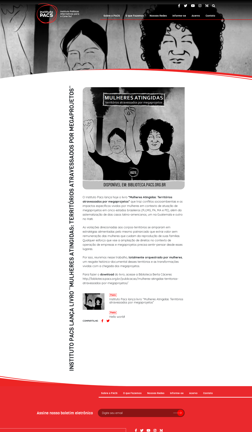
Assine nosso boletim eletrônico (65, 365)
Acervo (196, 15)
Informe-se (179, 15)
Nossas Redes (158, 15)
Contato (210, 15)
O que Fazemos (135, 15)
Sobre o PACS (112, 15)
